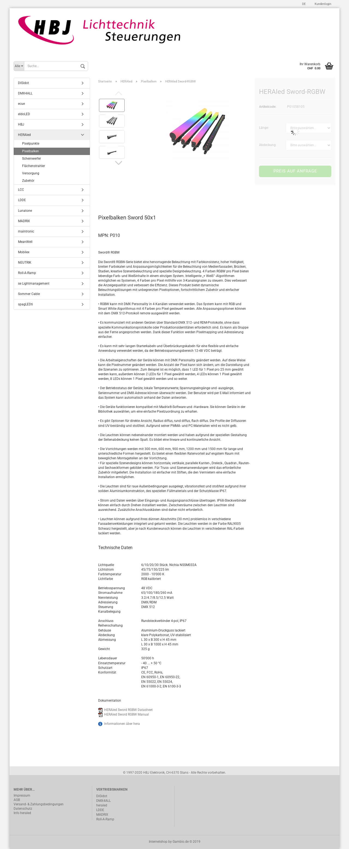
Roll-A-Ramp (27, 273)
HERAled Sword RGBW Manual (126, 714)
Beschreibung (118, 193)
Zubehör (28, 181)
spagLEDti (25, 304)
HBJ (21, 124)
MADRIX (24, 221)
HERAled (24, 135)
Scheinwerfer (31, 158)
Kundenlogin (322, 4)
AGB (17, 800)
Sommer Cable (29, 294)
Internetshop (158, 842)
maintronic (26, 231)
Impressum (22, 795)
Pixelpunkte (30, 143)
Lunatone (25, 211)
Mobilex (23, 252)
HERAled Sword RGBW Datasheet (128, 710)
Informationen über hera (122, 724)
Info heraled (22, 813)
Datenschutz (23, 808)
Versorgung (30, 173)
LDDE (22, 200)
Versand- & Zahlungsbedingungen (39, 804)
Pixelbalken (30, 151)
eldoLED (24, 114)
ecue (21, 104)
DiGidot (23, 83)
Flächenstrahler (33, 166)
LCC (21, 190)
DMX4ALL (25, 93)
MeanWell (25, 242)
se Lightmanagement (33, 283)
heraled (101, 805)
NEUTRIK (24, 262)
